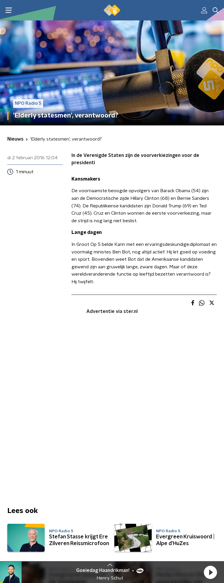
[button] (210, 572)
